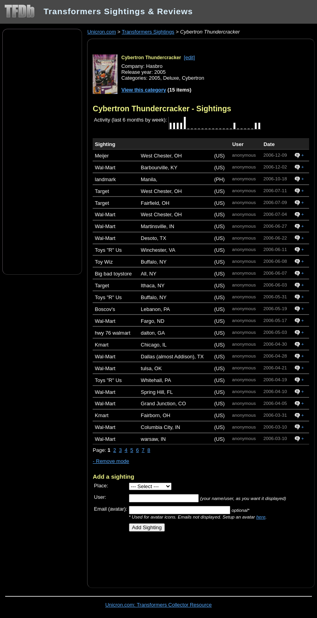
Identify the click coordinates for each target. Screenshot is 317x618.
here (260, 516)
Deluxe (171, 78)
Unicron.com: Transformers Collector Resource (158, 605)
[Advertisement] (42, 151)
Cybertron (193, 78)
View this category (143, 90)
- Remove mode (111, 461)
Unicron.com (101, 32)
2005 (154, 78)
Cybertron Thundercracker (151, 57)
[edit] (189, 57)
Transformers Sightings (148, 32)
